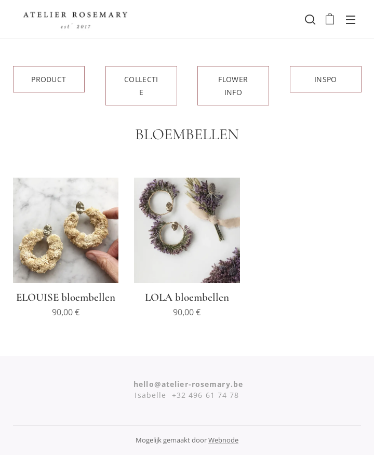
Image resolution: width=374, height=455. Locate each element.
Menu (350, 19)
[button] (309, 19)
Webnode (223, 440)
